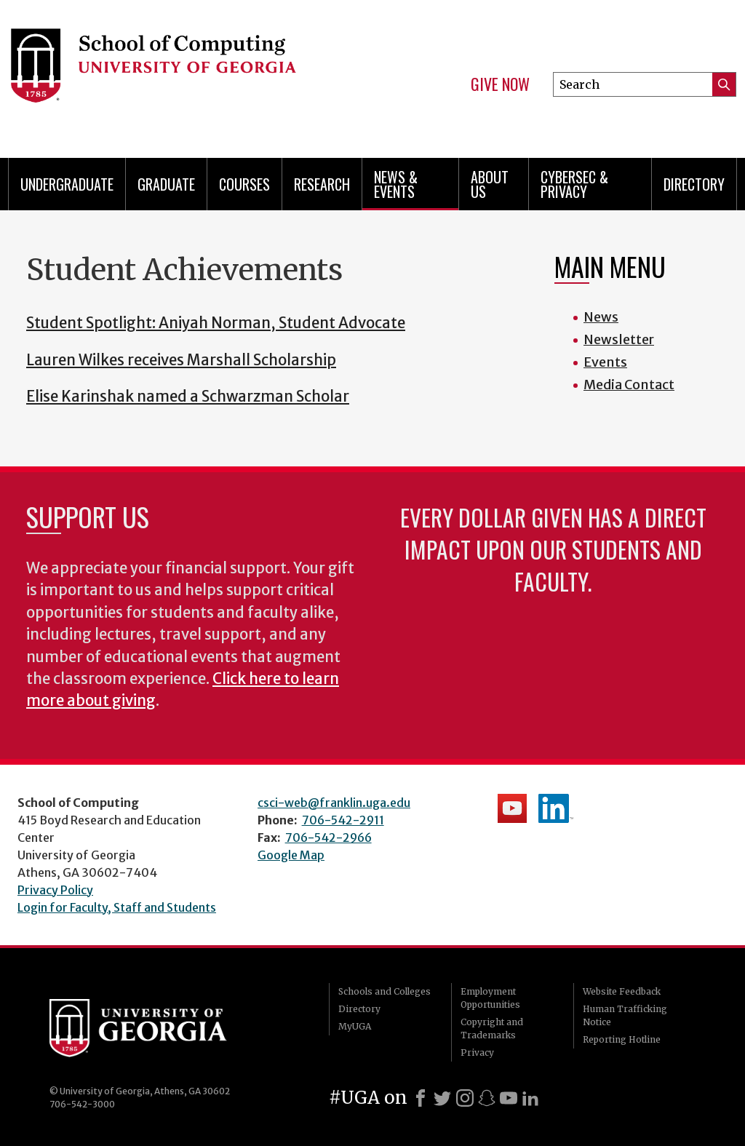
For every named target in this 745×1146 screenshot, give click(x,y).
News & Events (396, 184)
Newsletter (618, 339)
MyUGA (354, 1026)
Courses (244, 184)
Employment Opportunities (490, 998)
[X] (442, 1098)
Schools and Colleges (384, 991)
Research (322, 184)
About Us (490, 184)
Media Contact (628, 384)
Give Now (500, 84)
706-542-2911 (343, 820)
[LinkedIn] (530, 1098)
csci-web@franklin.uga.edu (334, 802)
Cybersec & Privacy (574, 184)
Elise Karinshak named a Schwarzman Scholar (187, 396)
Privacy (477, 1052)
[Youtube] (508, 1098)
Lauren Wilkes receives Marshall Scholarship (181, 360)
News (600, 317)
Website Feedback (622, 991)
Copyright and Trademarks (492, 1028)
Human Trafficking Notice (625, 1015)
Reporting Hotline (622, 1039)
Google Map (291, 855)
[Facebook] (420, 1098)
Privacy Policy (55, 890)
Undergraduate (66, 184)
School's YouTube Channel (512, 808)
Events (605, 362)
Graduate (166, 184)
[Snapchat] (486, 1098)
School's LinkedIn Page (555, 808)
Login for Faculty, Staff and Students (116, 907)
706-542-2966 (328, 837)
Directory (694, 184)
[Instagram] (465, 1098)
